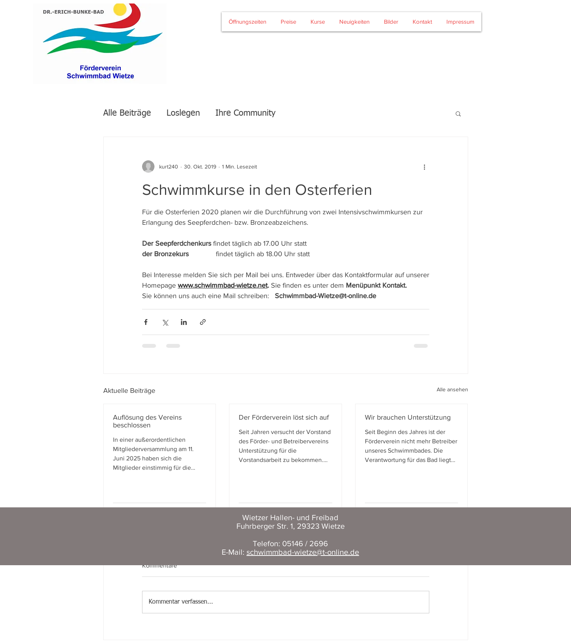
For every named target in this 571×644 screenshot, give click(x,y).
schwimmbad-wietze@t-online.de (302, 552)
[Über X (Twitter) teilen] (164, 322)
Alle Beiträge (127, 113)
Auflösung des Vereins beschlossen (147, 421)
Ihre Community (245, 113)
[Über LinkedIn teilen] (183, 322)
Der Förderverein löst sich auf (284, 417)
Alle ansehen (452, 389)
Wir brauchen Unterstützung (408, 417)
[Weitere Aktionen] (424, 166)
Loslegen (183, 113)
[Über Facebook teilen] (145, 322)
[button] (458, 113)
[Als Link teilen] (203, 322)
